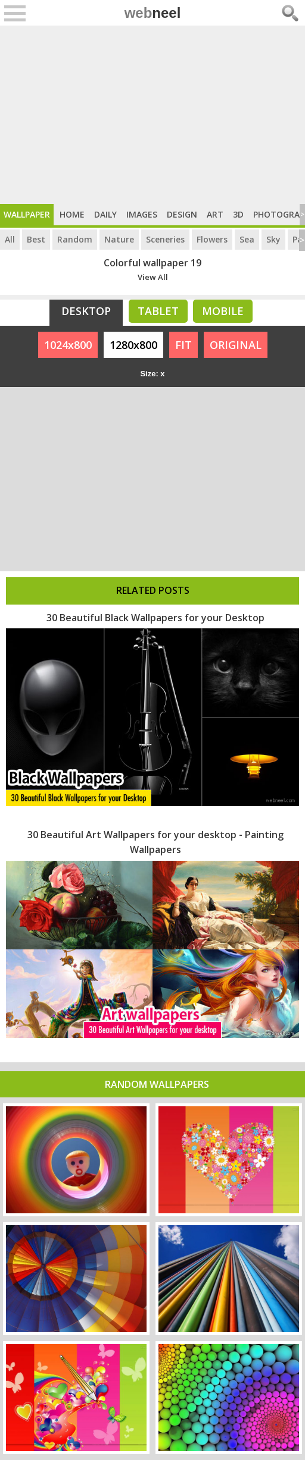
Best (36, 239)
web (153, 13)
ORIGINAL (236, 345)
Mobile (223, 311)
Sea (246, 239)
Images (141, 214)
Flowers (212, 239)
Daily (105, 214)
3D (238, 214)
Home (72, 214)
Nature (119, 239)
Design (182, 214)
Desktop (86, 311)
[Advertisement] (152, 115)
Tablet (158, 311)
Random (74, 239)
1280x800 (133, 345)
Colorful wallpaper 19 (152, 262)
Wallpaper (27, 214)
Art (215, 214)
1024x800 (68, 345)
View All (153, 277)
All (10, 239)
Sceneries (165, 239)
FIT (183, 345)
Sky (273, 239)
